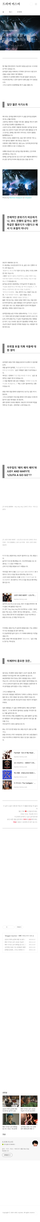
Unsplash (28, 198)
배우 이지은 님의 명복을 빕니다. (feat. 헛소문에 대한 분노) (16, 946)
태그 (10, 12)
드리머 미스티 (11, 4)
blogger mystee (11, 936)
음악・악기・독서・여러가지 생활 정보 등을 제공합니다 (15, 1150)
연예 (20, 936)
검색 (31, 4)
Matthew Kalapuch (15, 198)
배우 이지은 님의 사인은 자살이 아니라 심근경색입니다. (16, 943)
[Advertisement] (19, 432)
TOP (36, 1213)
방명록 (19, 12)
